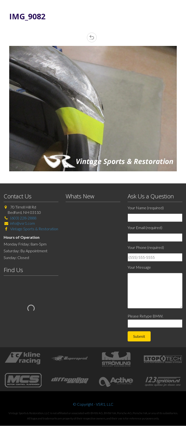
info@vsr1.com (22, 223)
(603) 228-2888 (23, 218)
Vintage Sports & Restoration (33, 228)
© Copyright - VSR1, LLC (93, 404)
